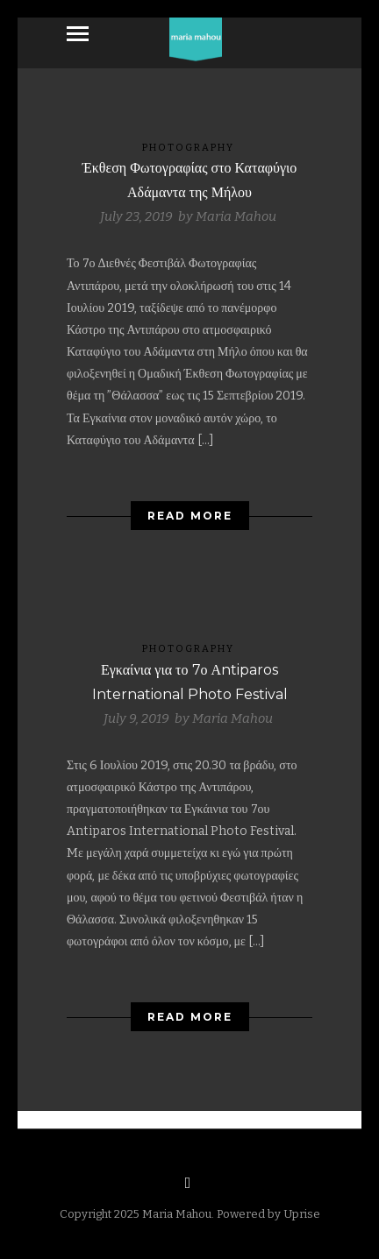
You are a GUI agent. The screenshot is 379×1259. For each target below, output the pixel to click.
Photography (188, 147)
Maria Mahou (236, 216)
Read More (189, 515)
